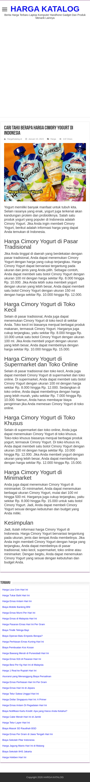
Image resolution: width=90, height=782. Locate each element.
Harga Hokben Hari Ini (14, 757)
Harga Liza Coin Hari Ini (15, 589)
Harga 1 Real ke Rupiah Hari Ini (19, 670)
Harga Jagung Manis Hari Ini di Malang (23, 745)
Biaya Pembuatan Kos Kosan (18, 647)
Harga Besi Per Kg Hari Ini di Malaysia (22, 664)
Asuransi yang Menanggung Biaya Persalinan (26, 676)
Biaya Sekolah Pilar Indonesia (18, 740)
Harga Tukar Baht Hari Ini (16, 595)
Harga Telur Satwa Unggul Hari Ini (20, 693)
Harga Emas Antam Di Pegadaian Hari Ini (24, 705)
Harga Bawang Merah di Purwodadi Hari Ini (25, 653)
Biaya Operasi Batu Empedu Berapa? (22, 635)
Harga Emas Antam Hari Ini (17, 601)
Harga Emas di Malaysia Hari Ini (19, 618)
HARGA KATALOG (44, 8)
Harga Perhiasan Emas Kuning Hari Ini (23, 641)
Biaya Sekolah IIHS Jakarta (17, 751)
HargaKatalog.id (14, 139)
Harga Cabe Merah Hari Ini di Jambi (21, 716)
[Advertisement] (45, 66)
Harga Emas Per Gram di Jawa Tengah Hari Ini (27, 734)
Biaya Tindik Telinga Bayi (15, 630)
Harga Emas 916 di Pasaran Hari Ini (21, 659)
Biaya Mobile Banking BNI (16, 607)
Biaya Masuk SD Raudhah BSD (19, 728)
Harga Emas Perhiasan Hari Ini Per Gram (24, 682)
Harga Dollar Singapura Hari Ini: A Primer (24, 699)
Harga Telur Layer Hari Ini (16, 722)
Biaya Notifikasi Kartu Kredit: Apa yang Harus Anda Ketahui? (34, 711)
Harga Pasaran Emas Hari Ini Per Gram (23, 624)
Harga (53, 139)
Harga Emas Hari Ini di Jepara (18, 688)
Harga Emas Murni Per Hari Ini (18, 612)
